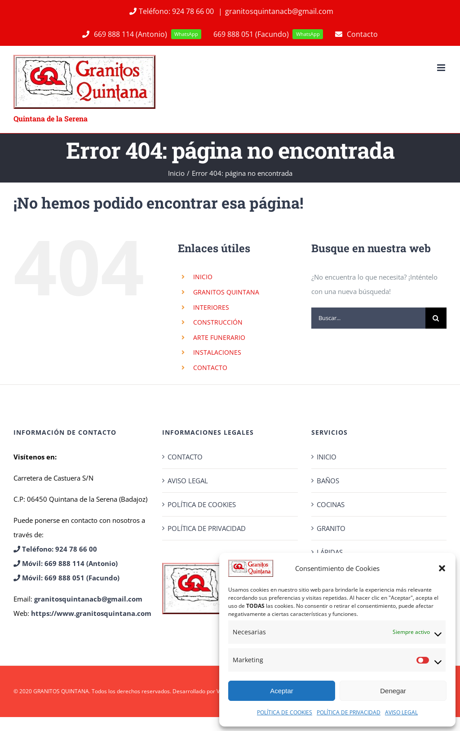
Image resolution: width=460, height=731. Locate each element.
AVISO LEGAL (401, 712)
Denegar (393, 691)
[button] (442, 568)
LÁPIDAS (330, 552)
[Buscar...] (368, 318)
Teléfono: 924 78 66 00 (171, 11)
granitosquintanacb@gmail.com (279, 11)
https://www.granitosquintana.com (91, 613)
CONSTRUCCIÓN (218, 322)
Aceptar (281, 691)
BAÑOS (328, 480)
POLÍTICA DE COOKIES (284, 712)
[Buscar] (436, 318)
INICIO (202, 276)
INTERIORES (211, 307)
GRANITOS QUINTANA (226, 292)
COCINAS (331, 504)
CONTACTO (210, 367)
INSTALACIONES (217, 352)
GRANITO (331, 528)
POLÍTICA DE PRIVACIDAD (348, 712)
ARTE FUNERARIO (219, 337)
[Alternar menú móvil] (442, 67)
